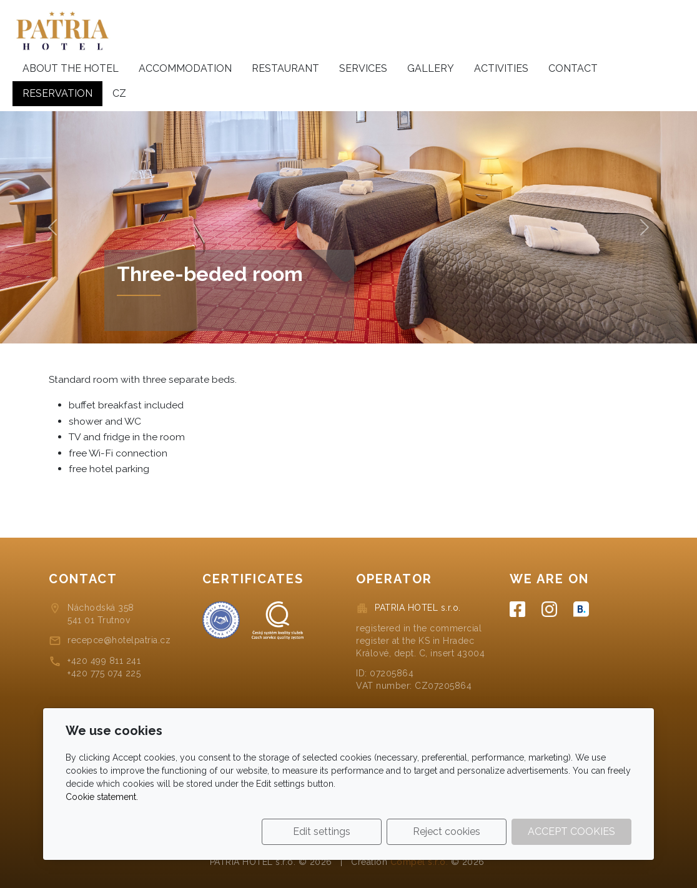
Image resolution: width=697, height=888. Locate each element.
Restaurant (285, 68)
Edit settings (321, 831)
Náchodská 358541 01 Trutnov (100, 614)
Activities (501, 68)
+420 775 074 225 (104, 673)
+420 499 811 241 (104, 661)
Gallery (430, 68)
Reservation (57, 93)
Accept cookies (571, 831)
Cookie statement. (102, 797)
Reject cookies (446, 831)
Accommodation (185, 68)
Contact (573, 68)
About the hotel (70, 68)
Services (363, 68)
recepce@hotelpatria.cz (119, 640)
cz (119, 93)
